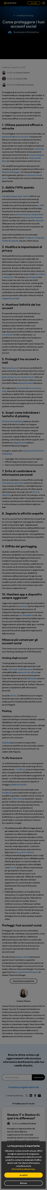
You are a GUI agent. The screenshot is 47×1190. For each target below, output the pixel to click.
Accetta (23, 1175)
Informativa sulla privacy (23, 1169)
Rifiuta (23, 1183)
